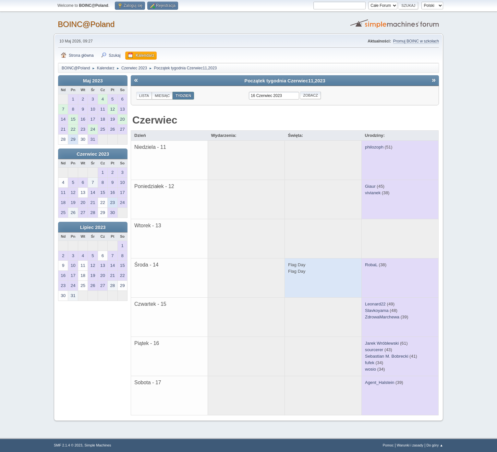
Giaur (370, 186)
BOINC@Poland (86, 24)
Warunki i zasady (410, 445)
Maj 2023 (93, 80)
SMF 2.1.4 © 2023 (68, 445)
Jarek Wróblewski (382, 343)
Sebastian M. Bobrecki (386, 356)
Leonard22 (375, 304)
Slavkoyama (377, 310)
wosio (370, 369)
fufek (369, 362)
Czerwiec (154, 120)
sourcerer (374, 349)
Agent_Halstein (379, 382)
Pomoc (388, 445)
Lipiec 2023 (92, 227)
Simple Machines (97, 445)
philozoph (374, 147)
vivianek (373, 192)
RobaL (371, 264)
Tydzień (183, 96)
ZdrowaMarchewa (382, 317)
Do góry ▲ (435, 445)
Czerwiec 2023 (93, 154)
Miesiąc (162, 96)
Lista (144, 96)
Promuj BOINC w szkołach (416, 41)
